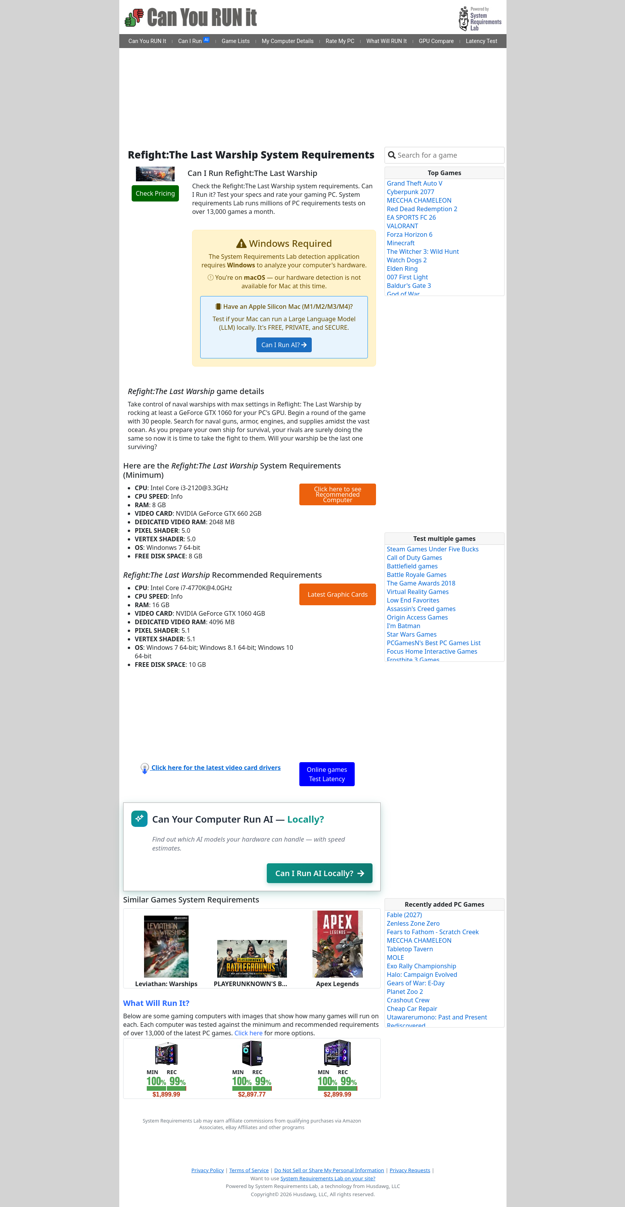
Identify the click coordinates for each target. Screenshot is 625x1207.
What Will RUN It (386, 41)
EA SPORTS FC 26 (411, 217)
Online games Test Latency (327, 774)
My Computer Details (288, 41)
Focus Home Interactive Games (432, 651)
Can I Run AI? (284, 345)
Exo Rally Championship (421, 966)
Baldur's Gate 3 (409, 285)
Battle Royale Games (416, 574)
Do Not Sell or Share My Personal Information (329, 1170)
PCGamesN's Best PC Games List (434, 643)
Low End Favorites (413, 600)
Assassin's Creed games (421, 608)
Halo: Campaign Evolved (422, 974)
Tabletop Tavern (410, 949)
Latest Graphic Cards (338, 594)
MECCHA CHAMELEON (419, 200)
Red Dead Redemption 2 (422, 209)
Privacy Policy (207, 1170)
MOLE (395, 957)
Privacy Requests (410, 1170)
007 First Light (407, 277)
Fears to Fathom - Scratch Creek (433, 932)
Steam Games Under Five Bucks (433, 549)
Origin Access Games (417, 617)
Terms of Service (249, 1170)
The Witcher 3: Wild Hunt (423, 251)
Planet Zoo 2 (405, 991)
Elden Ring (402, 268)
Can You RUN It (147, 41)
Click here (248, 1033)
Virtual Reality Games (418, 591)
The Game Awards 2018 (421, 583)
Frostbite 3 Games (413, 660)
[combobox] (449, 155)
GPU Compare (436, 41)
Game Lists (236, 41)
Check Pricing (155, 193)
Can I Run (193, 41)
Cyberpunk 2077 (410, 192)
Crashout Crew (408, 1000)
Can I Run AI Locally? (319, 873)
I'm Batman (404, 626)
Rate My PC (340, 41)
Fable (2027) (404, 915)
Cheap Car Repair (412, 1008)
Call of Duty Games (414, 557)
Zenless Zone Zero (413, 923)
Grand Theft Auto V (414, 183)
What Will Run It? (156, 1003)
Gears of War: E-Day (416, 983)
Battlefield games (412, 566)
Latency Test (481, 41)
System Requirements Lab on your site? (327, 1178)
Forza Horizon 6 (410, 234)
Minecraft (401, 243)
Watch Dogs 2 (407, 260)
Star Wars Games (412, 634)
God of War (403, 294)
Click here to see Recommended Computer (337, 494)
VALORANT (402, 226)
